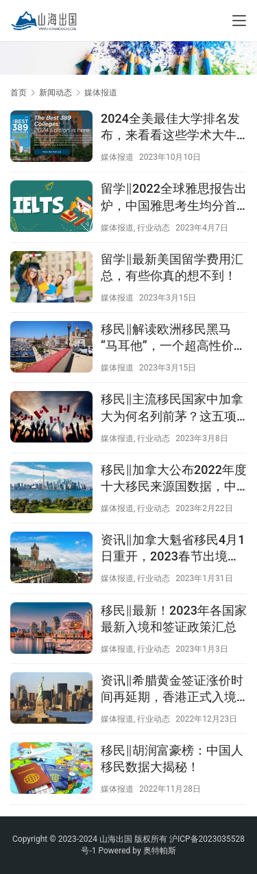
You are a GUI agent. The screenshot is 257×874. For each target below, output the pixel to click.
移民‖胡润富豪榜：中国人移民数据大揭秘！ (172, 758)
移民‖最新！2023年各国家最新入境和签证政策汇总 (174, 618)
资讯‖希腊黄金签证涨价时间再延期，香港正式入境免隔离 (172, 689)
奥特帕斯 (159, 850)
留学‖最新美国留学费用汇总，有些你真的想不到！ (172, 267)
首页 (18, 92)
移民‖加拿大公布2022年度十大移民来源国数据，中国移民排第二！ (174, 478)
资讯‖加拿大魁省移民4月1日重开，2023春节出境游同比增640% (173, 548)
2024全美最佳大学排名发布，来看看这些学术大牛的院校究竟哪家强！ (170, 127)
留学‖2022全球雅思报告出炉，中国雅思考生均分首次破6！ (174, 197)
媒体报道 (117, 157)
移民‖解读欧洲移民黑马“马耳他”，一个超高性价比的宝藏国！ (173, 338)
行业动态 (153, 228)
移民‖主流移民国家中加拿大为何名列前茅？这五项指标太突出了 (172, 408)
